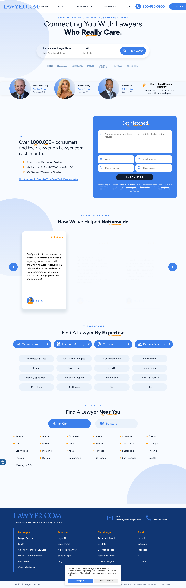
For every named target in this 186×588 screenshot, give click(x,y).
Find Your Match (135, 177)
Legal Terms (64, 544)
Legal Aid (62, 538)
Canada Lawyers (106, 561)
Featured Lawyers (106, 555)
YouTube (142, 561)
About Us (62, 6)
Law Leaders (24, 561)
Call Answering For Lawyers (32, 549)
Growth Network (26, 567)
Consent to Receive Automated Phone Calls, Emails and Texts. (134, 188)
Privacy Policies (165, 584)
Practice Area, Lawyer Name (57, 48)
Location (86, 48)
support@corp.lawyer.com (128, 519)
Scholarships (64, 555)
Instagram (142, 544)
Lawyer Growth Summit (30, 555)
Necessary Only (106, 581)
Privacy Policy (145, 187)
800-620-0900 (154, 6)
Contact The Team (83, 6)
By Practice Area (106, 549)
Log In (127, 6)
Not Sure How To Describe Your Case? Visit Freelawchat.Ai (48, 179)
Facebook (142, 549)
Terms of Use (131, 187)
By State (102, 544)
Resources (43, 6)
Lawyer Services (26, 538)
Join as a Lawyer (108, 6)
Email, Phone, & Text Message (143, 584)
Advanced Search (106, 538)
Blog (60, 561)
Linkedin (142, 538)
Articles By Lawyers (67, 549)
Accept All (80, 581)
